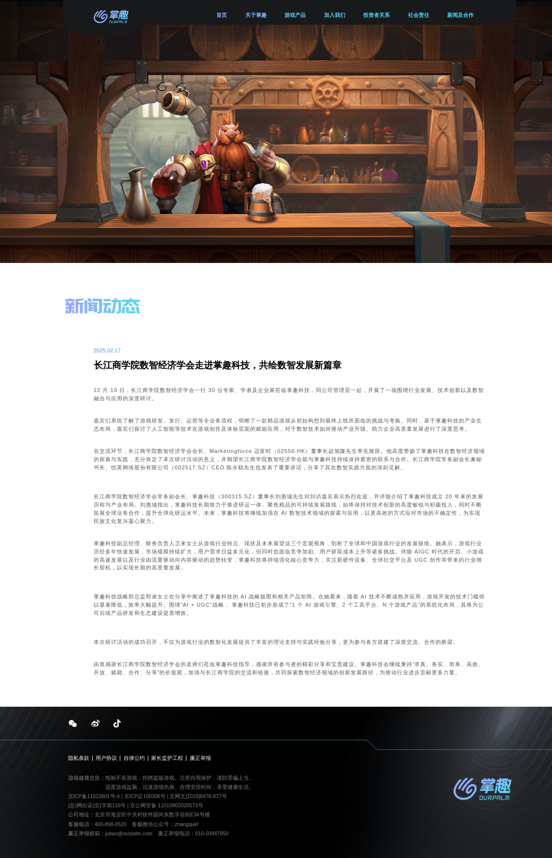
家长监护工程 (167, 758)
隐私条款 (78, 758)
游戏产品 (295, 15)
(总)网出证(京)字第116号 (97, 805)
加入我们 (334, 15)
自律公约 (134, 758)
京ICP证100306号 (145, 796)
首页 (221, 15)
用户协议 (106, 758)
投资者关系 (376, 15)
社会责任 (418, 15)
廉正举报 (200, 758)
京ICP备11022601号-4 (94, 796)
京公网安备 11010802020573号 (166, 805)
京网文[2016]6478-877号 (198, 796)
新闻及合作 (460, 15)
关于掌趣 (256, 15)
